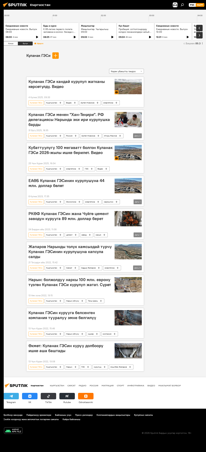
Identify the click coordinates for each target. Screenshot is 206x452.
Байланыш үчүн (63, 415)
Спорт (120, 385)
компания (107, 334)
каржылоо (108, 202)
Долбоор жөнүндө (13, 415)
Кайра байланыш (71, 419)
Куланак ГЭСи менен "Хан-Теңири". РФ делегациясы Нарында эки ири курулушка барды (69, 119)
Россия (69, 136)
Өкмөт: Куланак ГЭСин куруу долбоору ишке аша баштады (65, 348)
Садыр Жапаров (88, 268)
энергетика (108, 102)
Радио (82, 385)
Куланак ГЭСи (38, 55)
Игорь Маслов (110, 136)
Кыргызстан (51, 102)
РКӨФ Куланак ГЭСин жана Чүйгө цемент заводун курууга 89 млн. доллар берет (68, 216)
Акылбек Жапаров (118, 367)
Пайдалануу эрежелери (38, 415)
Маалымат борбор (169, 385)
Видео (69, 102)
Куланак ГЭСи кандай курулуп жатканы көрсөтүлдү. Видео (66, 84)
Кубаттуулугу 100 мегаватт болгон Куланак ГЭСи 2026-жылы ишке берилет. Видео (70, 150)
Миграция (108, 385)
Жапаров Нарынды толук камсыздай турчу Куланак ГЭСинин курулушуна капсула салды (70, 251)
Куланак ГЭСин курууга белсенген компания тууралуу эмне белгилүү (62, 315)
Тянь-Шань (93, 301)
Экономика (71, 202)
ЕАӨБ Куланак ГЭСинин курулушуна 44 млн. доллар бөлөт (66, 183)
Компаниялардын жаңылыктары (113, 415)
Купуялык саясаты (143, 415)
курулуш (97, 367)
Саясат (69, 268)
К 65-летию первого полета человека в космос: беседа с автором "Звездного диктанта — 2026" (60, 33)
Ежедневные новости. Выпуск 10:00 (172, 30)
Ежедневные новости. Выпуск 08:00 (21, 30)
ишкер (91, 334)
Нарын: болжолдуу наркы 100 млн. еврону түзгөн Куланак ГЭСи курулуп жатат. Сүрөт (69, 282)
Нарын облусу (72, 301)
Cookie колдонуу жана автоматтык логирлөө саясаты (31, 419)
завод (84, 235)
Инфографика (135, 385)
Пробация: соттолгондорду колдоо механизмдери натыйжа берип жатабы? (135, 32)
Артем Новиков (87, 102)
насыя (98, 235)
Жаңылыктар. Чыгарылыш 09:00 (94, 30)
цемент (69, 235)
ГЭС (87, 169)
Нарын (69, 367)
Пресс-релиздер (84, 415)
